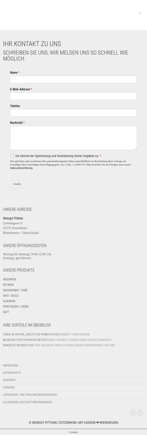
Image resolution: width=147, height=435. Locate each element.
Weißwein (9, 279)
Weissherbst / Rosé (15, 290)
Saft (6, 312)
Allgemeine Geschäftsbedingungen (27, 402)
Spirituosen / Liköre (16, 306)
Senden (17, 183)
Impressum (10, 365)
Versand (9, 387)
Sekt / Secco (11, 295)
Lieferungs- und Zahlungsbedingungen (30, 395)
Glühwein (9, 301)
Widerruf (9, 380)
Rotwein (8, 284)
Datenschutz (12, 373)
